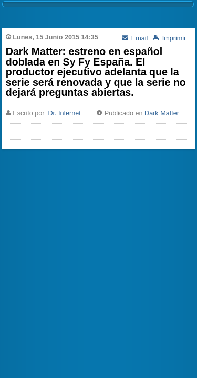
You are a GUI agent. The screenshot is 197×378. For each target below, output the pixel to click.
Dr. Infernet (64, 113)
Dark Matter (161, 113)
